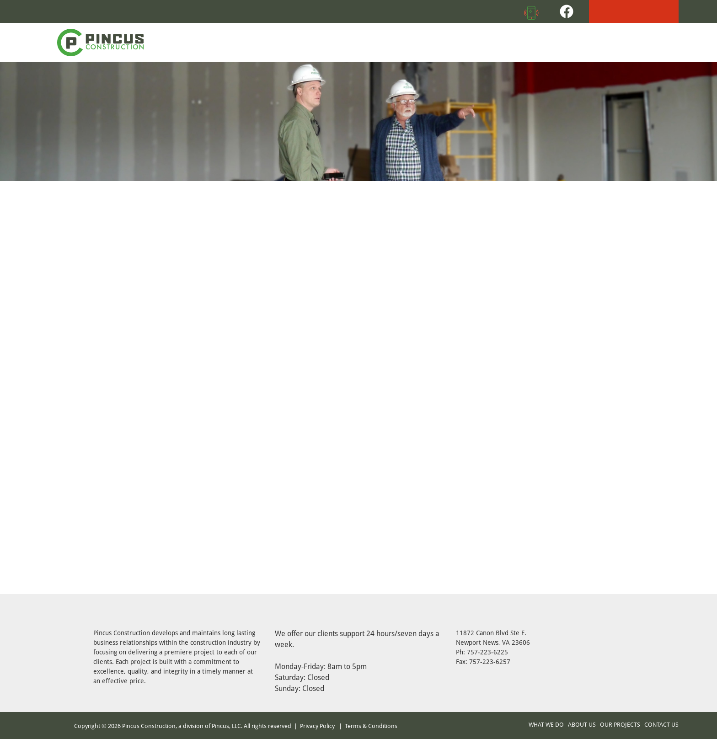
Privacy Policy (317, 726)
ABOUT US (582, 724)
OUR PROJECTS (620, 724)
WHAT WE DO (546, 724)
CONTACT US (661, 724)
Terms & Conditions (371, 726)
